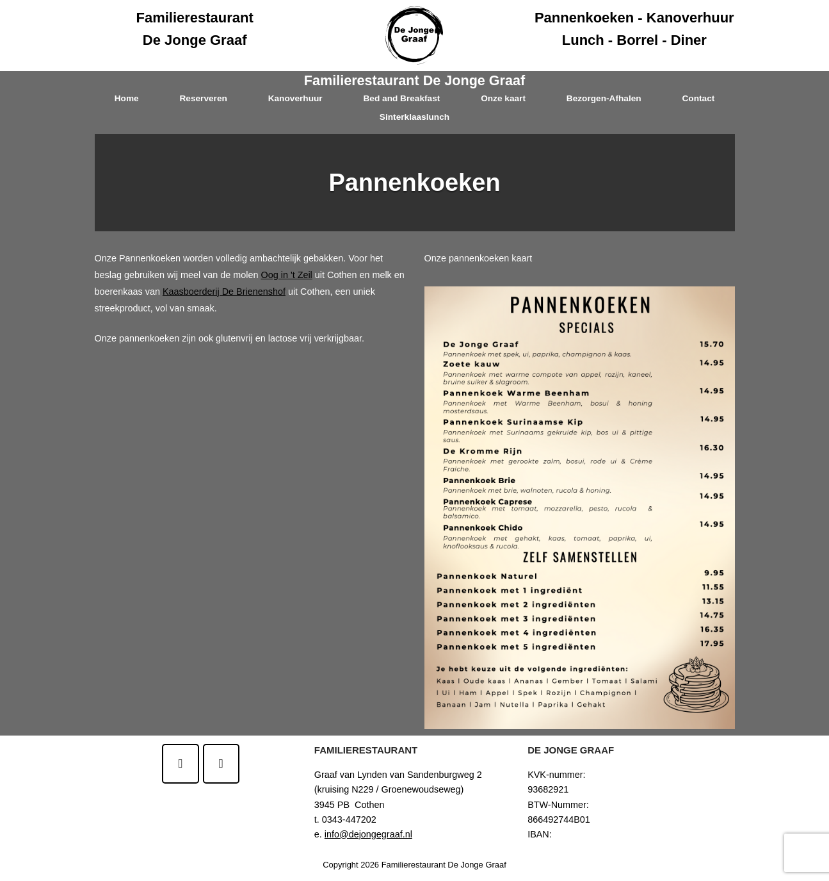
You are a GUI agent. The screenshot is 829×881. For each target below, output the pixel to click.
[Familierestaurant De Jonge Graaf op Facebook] (180, 763)
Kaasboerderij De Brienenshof (224, 291)
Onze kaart (503, 98)
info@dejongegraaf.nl (368, 834)
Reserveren (203, 98)
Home (127, 98)
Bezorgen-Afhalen (604, 98)
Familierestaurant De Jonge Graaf (414, 80)
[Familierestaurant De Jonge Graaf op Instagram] (221, 763)
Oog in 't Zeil (286, 275)
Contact (698, 98)
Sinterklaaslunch (414, 117)
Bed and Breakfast (401, 98)
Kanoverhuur (295, 98)
